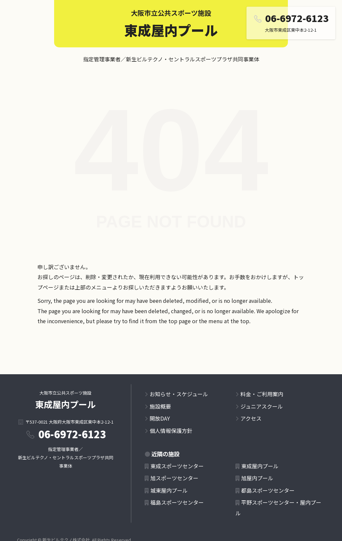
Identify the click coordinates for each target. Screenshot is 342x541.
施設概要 (160, 406)
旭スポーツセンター (174, 478)
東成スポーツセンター (177, 466)
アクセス (251, 418)
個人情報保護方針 (171, 431)
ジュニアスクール (261, 406)
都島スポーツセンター (268, 490)
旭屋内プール (257, 478)
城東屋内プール (169, 490)
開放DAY (160, 418)
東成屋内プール (171, 30)
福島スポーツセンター (177, 502)
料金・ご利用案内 (261, 394)
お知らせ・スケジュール (179, 394)
